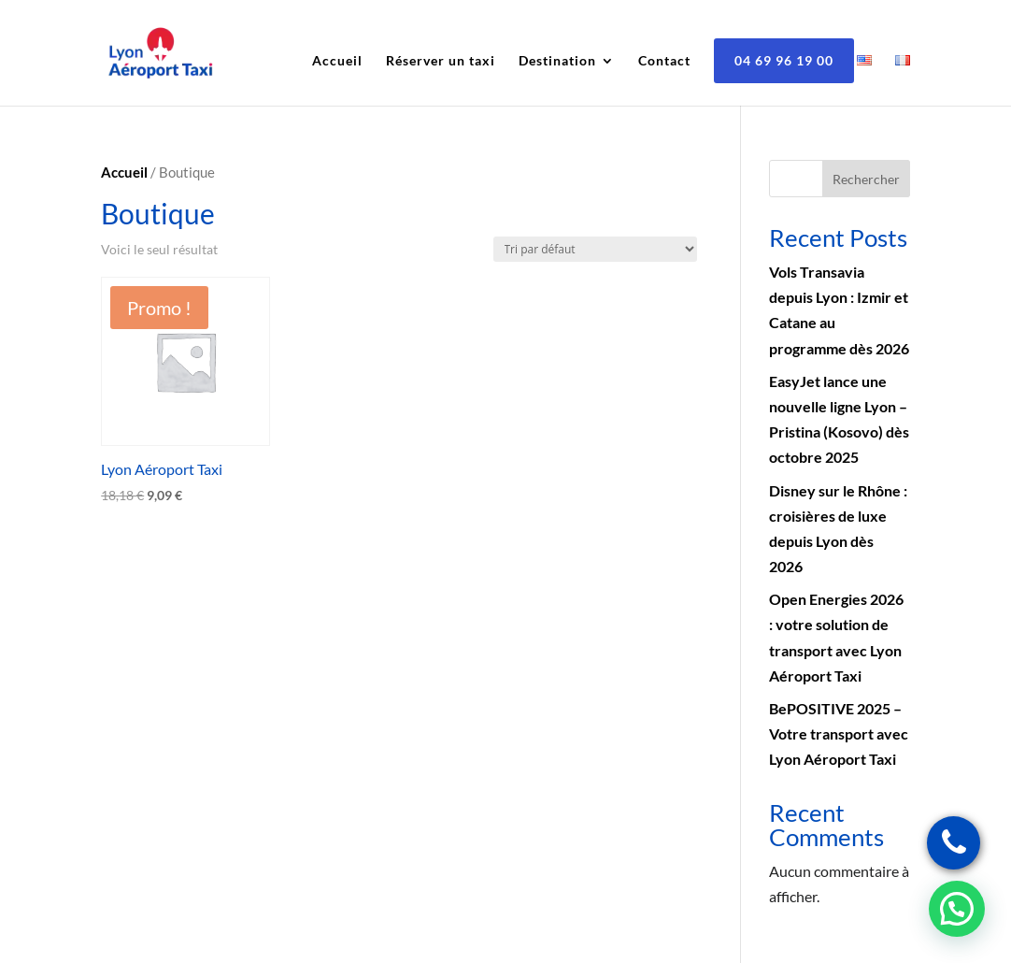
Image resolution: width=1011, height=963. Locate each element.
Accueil (337, 61)
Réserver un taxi (440, 61)
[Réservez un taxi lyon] (953, 843)
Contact (664, 61)
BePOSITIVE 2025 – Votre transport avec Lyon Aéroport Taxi (838, 733)
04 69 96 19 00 (783, 60)
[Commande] (595, 249)
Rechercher (866, 179)
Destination (557, 61)
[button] (957, 909)
